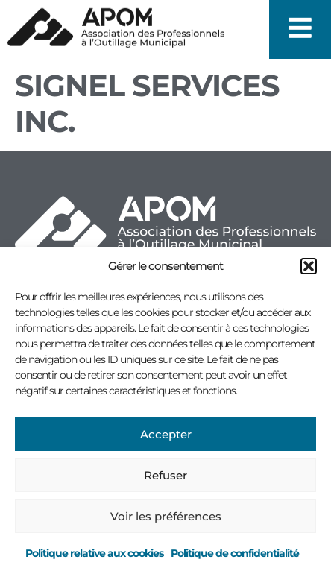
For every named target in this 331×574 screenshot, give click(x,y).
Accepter (166, 434)
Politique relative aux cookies (94, 553)
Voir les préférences (165, 516)
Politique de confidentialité (235, 553)
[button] (308, 266)
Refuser (165, 475)
